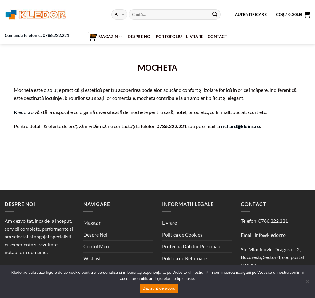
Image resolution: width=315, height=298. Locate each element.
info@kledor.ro (270, 235)
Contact (217, 36)
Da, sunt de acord (159, 288)
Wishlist (92, 258)
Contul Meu (96, 246)
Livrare (194, 36)
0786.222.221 (273, 221)
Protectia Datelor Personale (191, 246)
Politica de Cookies (182, 234)
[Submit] (214, 14)
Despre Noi (140, 36)
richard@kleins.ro (240, 126)
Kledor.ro (24, 112)
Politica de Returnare (184, 258)
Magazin (105, 36)
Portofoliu (169, 36)
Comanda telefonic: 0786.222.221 (37, 35)
